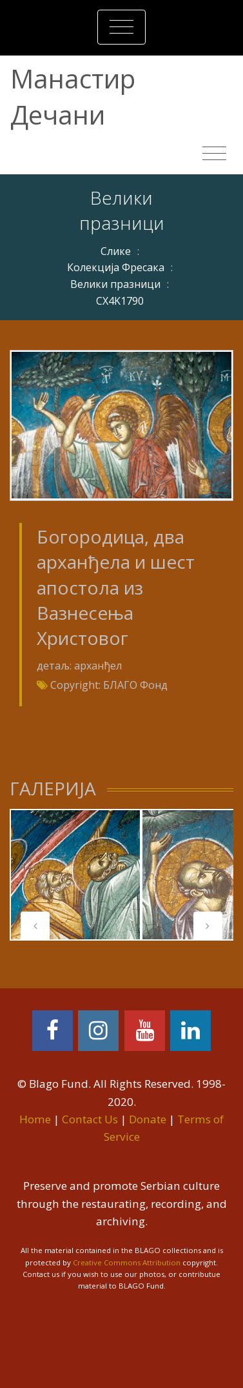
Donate (147, 1119)
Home (35, 1119)
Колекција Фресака (115, 267)
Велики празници (115, 284)
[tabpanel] (75, 875)
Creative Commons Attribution (126, 1262)
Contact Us (90, 1119)
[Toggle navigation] (121, 27)
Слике (116, 251)
